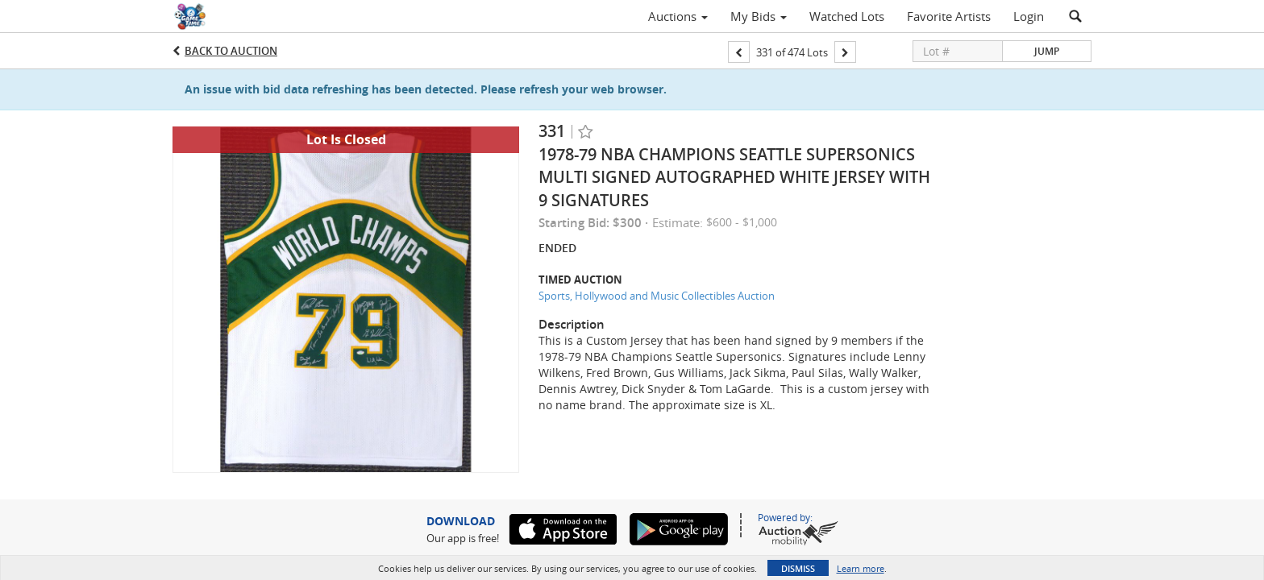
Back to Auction (231, 51)
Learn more (860, 568)
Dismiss (798, 568)
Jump (1046, 51)
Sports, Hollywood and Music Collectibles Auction (656, 295)
